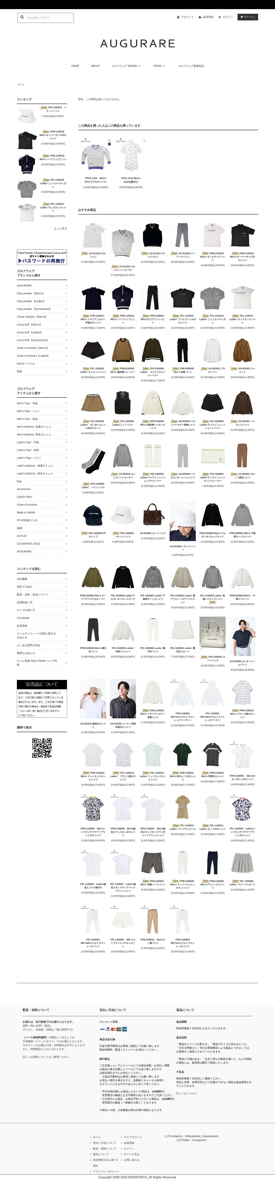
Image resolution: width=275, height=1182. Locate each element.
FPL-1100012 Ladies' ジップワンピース (183, 827)
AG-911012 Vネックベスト (153, 255)
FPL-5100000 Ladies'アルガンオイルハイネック (123, 597)
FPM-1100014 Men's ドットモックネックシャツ (93, 776)
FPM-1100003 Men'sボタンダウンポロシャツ (242, 778)
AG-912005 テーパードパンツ (182, 255)
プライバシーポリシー (106, 1171)
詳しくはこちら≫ (186, 1093)
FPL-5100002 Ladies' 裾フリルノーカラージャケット (182, 599)
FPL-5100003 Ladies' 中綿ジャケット (124, 650)
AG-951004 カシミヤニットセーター (122, 476)
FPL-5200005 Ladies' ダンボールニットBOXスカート (93, 424)
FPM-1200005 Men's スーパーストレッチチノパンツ (182, 884)
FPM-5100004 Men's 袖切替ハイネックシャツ (152, 424)
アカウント (187, 16)
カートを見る (132, 1154)
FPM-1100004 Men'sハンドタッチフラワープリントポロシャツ (93, 832)
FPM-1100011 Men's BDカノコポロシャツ (182, 776)
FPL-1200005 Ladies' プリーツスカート (242, 883)
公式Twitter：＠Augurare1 (191, 1140)
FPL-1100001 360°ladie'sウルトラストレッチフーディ (212, 717)
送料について (41, 1056)
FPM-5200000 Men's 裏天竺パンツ (93, 650)
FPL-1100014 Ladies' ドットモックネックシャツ (153, 776)
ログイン (227, 16)
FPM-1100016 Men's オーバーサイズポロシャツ (53, 135)
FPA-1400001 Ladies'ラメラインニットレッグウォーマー (153, 477)
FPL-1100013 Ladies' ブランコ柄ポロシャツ (123, 776)
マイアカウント (133, 1137)
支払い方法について (104, 1142)
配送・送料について (104, 1148)
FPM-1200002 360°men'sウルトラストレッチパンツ (183, 943)
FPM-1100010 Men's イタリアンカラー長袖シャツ (152, 714)
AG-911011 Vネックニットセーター (123, 268)
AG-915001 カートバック (153, 533)
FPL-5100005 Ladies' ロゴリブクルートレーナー (153, 372)
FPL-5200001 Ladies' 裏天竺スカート (182, 650)
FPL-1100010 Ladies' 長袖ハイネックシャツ (212, 599)
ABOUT (95, 65)
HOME (75, 65)
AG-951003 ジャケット (242, 370)
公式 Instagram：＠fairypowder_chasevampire (191, 1136)
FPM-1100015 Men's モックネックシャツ (213, 256)
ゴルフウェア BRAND (127, 65)
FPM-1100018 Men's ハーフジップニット (53, 157)
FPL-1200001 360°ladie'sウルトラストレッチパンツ (93, 943)
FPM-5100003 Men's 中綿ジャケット (242, 597)
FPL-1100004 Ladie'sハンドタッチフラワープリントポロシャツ (242, 832)
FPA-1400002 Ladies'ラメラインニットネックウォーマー (212, 477)
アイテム (247, 16)
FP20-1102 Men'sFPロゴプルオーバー (96, 180)
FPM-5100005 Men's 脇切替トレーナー (123, 370)
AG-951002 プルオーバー (212, 370)
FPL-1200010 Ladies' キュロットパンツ (93, 370)
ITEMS (159, 65)
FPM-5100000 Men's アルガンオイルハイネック (212, 535)
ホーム (21, 84)
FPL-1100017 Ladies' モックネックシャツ (53, 207)
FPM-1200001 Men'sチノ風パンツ (152, 941)
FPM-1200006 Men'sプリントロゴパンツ (213, 884)
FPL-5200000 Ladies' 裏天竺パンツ (152, 650)
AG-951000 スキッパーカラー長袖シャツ (182, 423)
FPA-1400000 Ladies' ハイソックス (93, 485)
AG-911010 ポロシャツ (93, 255)
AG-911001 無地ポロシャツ (93, 725)
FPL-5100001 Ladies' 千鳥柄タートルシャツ (152, 597)
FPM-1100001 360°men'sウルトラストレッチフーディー (183, 717)
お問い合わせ (132, 1159)
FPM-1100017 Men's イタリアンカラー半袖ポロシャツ (93, 319)
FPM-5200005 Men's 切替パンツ (182, 370)
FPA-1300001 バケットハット (53, 109)
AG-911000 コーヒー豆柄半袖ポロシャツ (123, 725)
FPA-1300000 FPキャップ (93, 535)
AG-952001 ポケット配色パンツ (242, 476)
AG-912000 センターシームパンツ (242, 663)
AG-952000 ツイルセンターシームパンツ (182, 476)
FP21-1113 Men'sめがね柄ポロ (131, 180)
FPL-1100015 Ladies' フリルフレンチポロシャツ (183, 319)
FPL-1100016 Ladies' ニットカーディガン (53, 183)
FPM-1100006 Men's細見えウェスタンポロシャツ (123, 832)
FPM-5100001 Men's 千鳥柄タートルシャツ (242, 535)
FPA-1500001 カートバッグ (212, 658)
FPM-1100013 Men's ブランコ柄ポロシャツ (242, 714)
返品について (101, 1154)
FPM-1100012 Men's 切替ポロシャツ (212, 774)
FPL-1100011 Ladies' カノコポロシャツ (212, 827)
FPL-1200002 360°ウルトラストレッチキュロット (122, 943)
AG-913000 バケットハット (182, 548)
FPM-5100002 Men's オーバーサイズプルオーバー (93, 597)
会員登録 (208, 16)
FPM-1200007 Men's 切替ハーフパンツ (152, 883)
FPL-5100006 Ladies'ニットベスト (123, 423)
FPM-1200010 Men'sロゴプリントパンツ (153, 319)
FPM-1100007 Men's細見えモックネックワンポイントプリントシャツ (152, 832)
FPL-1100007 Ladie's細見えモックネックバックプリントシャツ (123, 887)
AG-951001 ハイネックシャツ (242, 423)
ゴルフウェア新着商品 (191, 65)
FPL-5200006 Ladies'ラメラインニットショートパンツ (212, 424)
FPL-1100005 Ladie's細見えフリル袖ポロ (93, 886)
